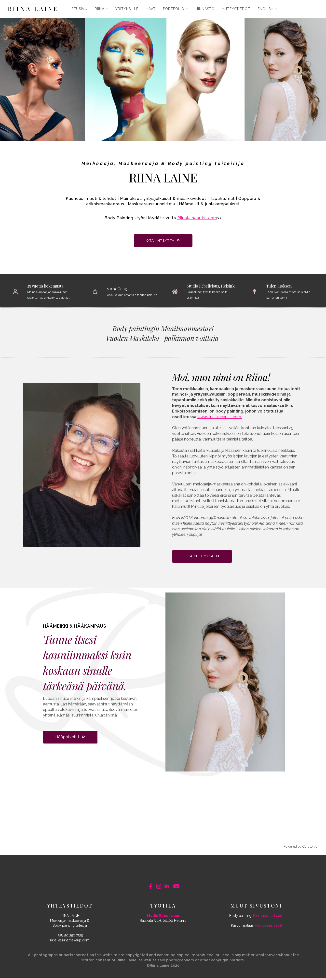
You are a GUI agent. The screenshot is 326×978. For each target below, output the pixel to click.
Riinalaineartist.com (197, 218)
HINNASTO (205, 9)
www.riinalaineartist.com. (219, 416)
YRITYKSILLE (126, 9)
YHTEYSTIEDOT (236, 9)
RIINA (101, 9)
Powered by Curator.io (300, 846)
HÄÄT (151, 9)
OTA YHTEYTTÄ (163, 240)
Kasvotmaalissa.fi (268, 925)
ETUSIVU (79, 9)
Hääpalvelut (70, 737)
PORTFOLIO (175, 9)
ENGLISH (267, 9)
